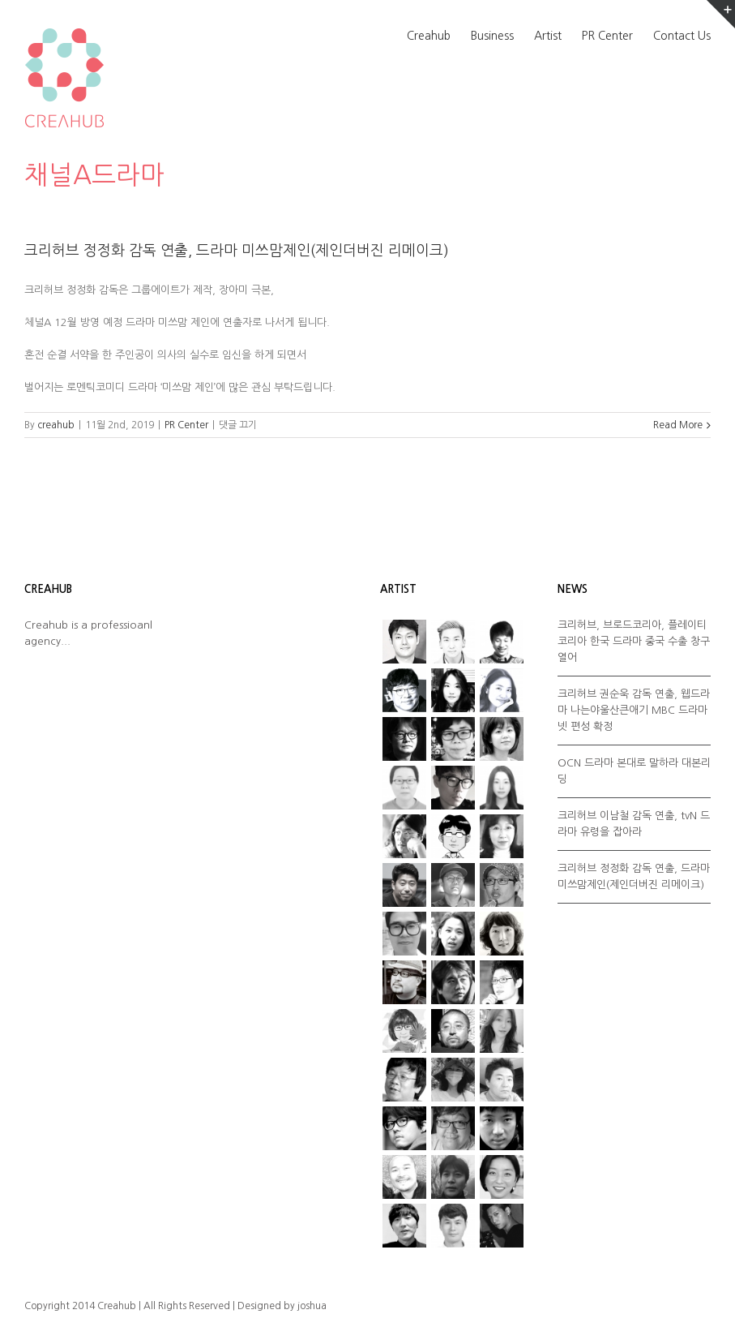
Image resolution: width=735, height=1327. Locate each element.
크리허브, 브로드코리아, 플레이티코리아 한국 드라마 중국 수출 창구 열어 (634, 641)
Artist (548, 35)
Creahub (429, 35)
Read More (678, 425)
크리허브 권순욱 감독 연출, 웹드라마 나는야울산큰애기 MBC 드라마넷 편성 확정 (634, 710)
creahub (56, 425)
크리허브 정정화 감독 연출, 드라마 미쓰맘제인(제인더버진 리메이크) (236, 250)
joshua (312, 1306)
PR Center (607, 35)
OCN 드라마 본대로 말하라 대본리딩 (634, 771)
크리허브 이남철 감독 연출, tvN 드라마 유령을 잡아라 (634, 823)
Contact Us (682, 35)
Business (492, 35)
